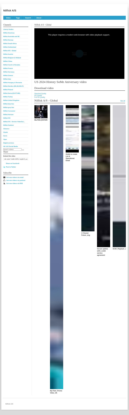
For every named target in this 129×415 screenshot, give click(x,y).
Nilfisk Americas (8, 33)
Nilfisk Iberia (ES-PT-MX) (11, 93)
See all (122, 101)
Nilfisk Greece (8, 75)
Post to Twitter (11, 167)
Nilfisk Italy (7, 79)
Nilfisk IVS (6, 118)
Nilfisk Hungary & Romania (12, 82)
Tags (18, 18)
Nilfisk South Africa (10, 43)
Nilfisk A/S (9, 10)
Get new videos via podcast (15, 180)
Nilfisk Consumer (9, 111)
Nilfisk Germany (8, 72)
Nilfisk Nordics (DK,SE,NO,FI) (13, 86)
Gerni (5, 136)
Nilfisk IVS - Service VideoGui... (14, 121)
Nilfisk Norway (8, 40)
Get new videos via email (14, 177)
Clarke (5, 132)
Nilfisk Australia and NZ (11, 36)
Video (8, 18)
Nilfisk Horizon (8, 114)
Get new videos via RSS (14, 183)
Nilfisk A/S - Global (9, 50)
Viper (5, 139)
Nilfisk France (8, 68)
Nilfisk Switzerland (9, 47)
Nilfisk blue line (8, 104)
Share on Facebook (12, 163)
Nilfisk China (7, 61)
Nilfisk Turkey (8, 97)
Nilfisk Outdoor (8, 125)
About (38, 18)
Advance (6, 128)
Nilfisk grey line (8, 107)
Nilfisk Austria (8, 54)
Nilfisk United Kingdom (11, 100)
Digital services (8, 143)
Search (28, 18)
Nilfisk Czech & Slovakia (11, 65)
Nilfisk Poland (8, 89)
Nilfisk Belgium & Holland (12, 57)
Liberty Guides (8, 29)
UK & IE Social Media (10, 146)
